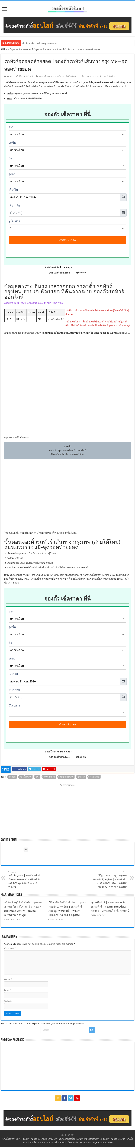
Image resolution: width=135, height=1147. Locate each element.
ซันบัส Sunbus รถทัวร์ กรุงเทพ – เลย (39, 43)
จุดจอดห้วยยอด (19, 49)
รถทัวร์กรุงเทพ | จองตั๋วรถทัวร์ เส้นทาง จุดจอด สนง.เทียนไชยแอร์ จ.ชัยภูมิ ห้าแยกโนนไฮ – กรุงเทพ (26, 879)
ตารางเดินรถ (58, 76)
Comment (10, 948)
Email (7, 990)
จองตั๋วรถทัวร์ (55, 533)
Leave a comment (93, 76)
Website (8, 1001)
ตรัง (37, 777)
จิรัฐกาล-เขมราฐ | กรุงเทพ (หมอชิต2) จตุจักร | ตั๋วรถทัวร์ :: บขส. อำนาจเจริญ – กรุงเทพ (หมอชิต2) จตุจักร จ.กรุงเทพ (109, 879)
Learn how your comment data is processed (62, 1023)
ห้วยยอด (81, 777)
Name (8, 979)
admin (10, 76)
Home (5, 49)
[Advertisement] (67, 809)
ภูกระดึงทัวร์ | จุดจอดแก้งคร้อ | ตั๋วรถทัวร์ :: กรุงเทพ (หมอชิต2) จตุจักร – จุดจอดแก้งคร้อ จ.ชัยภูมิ (110, 906)
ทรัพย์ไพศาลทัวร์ (71, 76)
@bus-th (78, 272)
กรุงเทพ (12, 777)
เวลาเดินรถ (94, 777)
